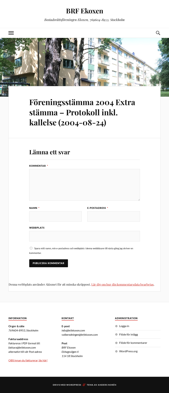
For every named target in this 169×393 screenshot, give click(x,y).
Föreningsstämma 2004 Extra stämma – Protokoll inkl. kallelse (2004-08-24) (82, 112)
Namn (34, 208)
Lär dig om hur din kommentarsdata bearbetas (122, 284)
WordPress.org (128, 351)
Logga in (124, 326)
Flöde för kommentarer (133, 342)
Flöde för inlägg (128, 334)
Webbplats (37, 227)
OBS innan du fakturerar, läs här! (28, 360)
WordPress (73, 384)
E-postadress (97, 208)
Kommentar (38, 165)
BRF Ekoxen (84, 10)
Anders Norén (107, 384)
